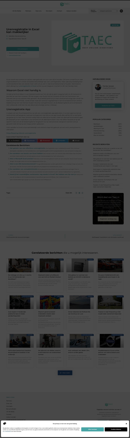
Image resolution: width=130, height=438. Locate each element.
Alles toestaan (92, 429)
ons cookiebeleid (7, 431)
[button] (126, 424)
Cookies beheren (116, 429)
